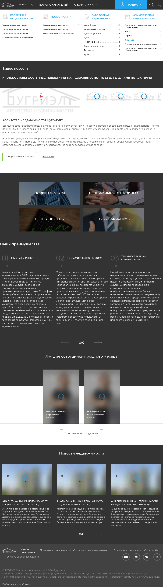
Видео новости (15, 69)
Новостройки (61, 16)
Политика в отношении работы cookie (136, 550)
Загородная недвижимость (103, 17)
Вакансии (48, 156)
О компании (84, 4)
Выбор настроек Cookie (16, 584)
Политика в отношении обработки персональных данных (73, 550)
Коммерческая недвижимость (143, 17)
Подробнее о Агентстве (20, 156)
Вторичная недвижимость (21, 17)
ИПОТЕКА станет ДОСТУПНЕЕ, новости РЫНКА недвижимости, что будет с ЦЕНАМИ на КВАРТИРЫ (77, 78)
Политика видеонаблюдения (22, 556)
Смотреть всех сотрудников (81, 434)
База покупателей (53, 4)
